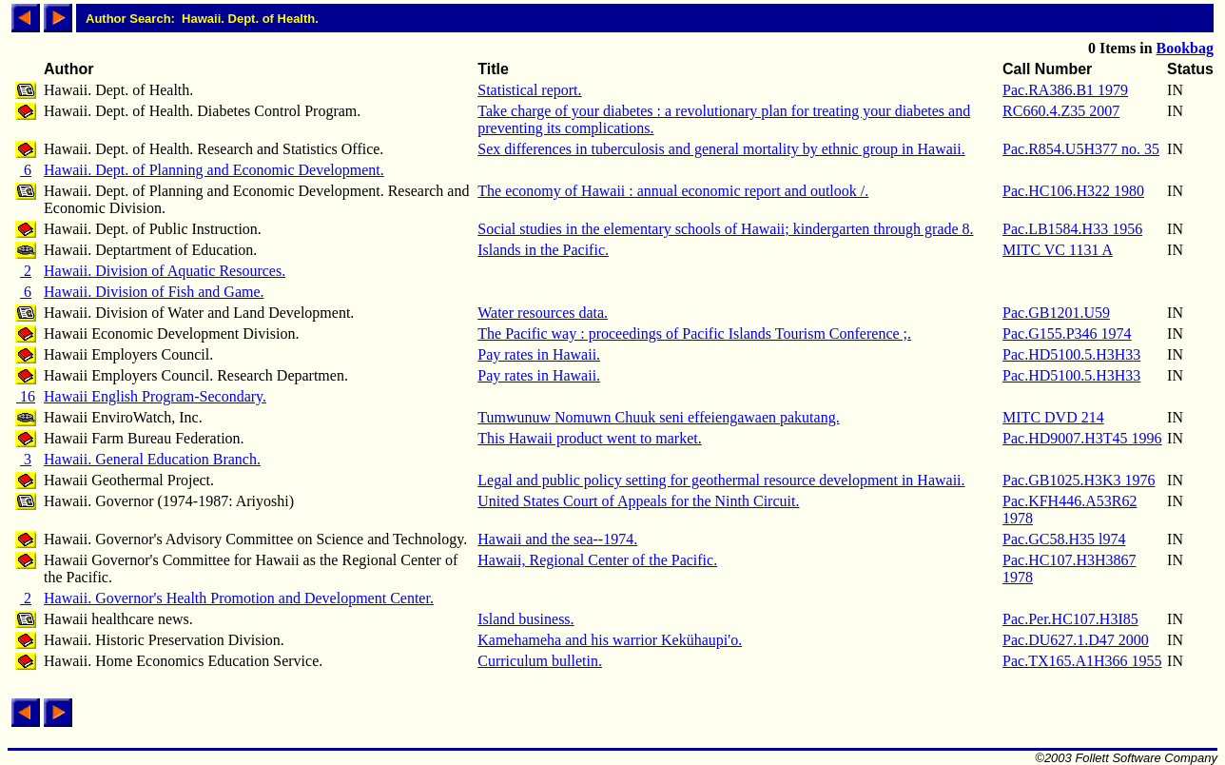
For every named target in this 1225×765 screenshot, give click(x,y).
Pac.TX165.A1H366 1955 (1082, 661)
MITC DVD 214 (1053, 417)
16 (25, 396)
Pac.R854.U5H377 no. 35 (1080, 149)
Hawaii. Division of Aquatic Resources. (164, 271)
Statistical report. (529, 90)
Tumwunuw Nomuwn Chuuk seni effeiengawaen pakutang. (658, 417)
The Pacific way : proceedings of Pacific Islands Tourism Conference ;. (694, 333)
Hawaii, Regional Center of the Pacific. (597, 560)
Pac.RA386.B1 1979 (1065, 90)
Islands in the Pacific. (543, 250)
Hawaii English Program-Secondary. (155, 396)
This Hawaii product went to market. (589, 438)
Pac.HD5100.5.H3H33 (1071, 354)
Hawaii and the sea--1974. (557, 539)
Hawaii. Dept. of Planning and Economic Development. (214, 170)
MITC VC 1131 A (1057, 250)
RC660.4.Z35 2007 (1060, 111)
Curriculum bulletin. (539, 661)
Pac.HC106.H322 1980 (1073, 191)
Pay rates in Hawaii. (538, 354)
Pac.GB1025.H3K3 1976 (1078, 480)
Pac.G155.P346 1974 (1067, 333)
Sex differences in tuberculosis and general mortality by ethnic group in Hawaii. (720, 149)
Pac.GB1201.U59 (1056, 312)
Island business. (525, 619)
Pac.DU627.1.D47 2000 (1075, 640)
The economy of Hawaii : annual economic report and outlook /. (672, 191)
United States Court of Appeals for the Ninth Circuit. (638, 501)
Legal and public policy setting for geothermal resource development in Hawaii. (720, 480)
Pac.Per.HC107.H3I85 (1070, 619)
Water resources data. (542, 312)
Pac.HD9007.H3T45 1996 (1082, 438)
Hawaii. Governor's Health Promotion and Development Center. (239, 598)
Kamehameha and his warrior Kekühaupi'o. (609, 640)
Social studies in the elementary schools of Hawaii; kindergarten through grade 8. (725, 229)
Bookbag (1185, 48)
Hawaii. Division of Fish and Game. (154, 292)
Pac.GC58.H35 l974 (1063, 539)
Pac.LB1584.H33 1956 (1072, 229)
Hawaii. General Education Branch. (152, 459)
